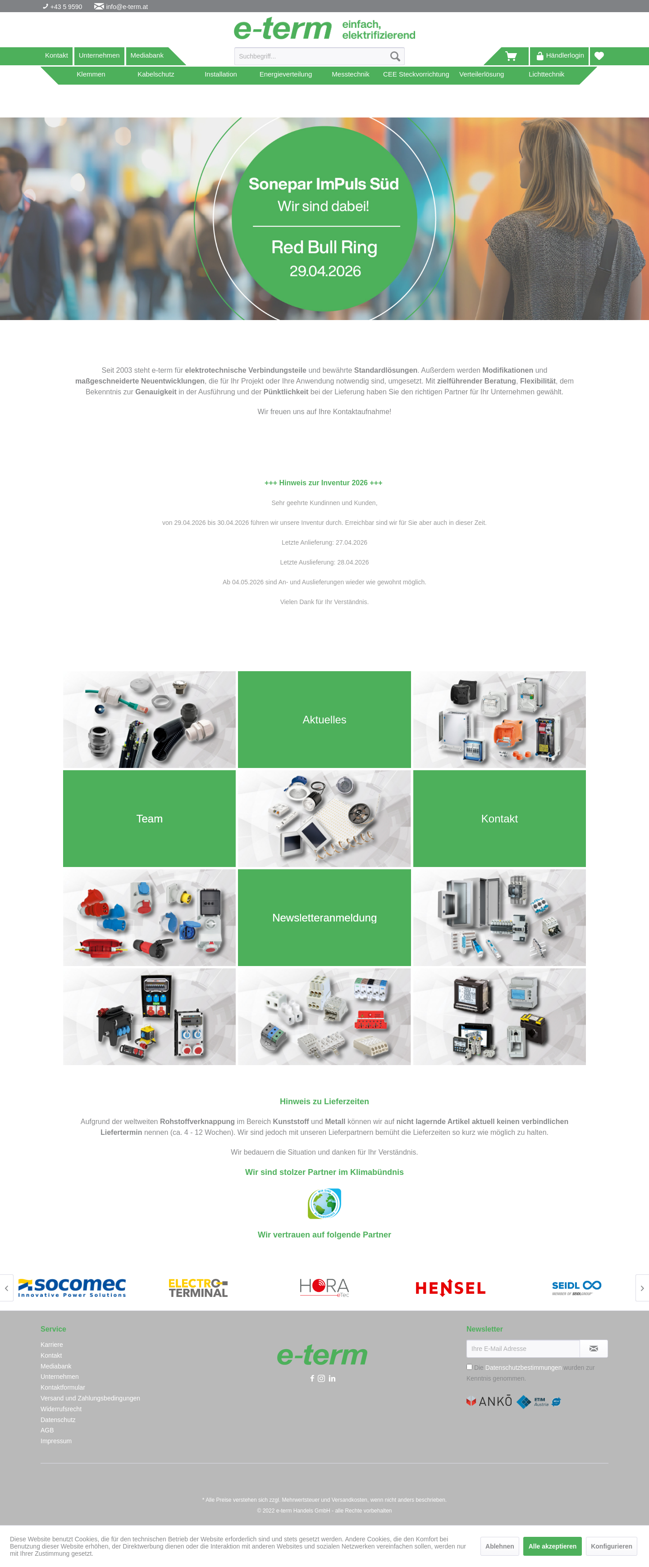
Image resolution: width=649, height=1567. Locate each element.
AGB (47, 1430)
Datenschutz (58, 1419)
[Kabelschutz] (155, 76)
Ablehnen (499, 1546)
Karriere (52, 1344)
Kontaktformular (63, 1387)
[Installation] (220, 76)
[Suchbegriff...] (319, 56)
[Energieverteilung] (285, 76)
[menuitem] (319, 59)
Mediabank (147, 55)
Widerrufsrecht (61, 1409)
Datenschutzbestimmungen (523, 1367)
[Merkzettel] (599, 56)
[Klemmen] (91, 76)
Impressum (56, 1441)
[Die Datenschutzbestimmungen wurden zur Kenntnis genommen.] (469, 1367)
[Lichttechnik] (546, 76)
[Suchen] (395, 56)
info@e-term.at (127, 6)
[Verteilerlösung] (481, 76)
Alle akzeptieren (553, 1546)
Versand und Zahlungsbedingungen (90, 1398)
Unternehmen (99, 55)
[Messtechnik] (350, 76)
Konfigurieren (611, 1546)
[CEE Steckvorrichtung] (416, 76)
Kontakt (56, 55)
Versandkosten (349, 1500)
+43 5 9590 (65, 6)
